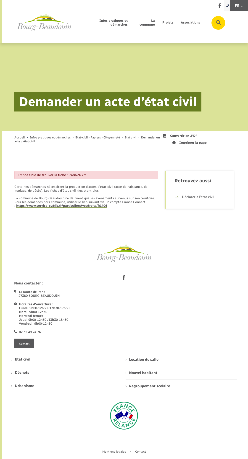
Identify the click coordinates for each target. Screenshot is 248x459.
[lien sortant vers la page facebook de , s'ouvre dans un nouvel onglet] (220, 7)
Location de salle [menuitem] (142, 359)
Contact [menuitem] (140, 451)
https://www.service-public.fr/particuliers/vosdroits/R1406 (61, 206)
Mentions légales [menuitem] (114, 451)
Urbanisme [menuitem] (22, 386)
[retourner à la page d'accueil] (44, 22)
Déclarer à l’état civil (194, 197)
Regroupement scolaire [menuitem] (148, 386)
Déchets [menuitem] (20, 372)
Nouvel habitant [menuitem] (141, 373)
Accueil (19, 137)
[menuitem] (105, 23)
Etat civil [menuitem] (20, 359)
